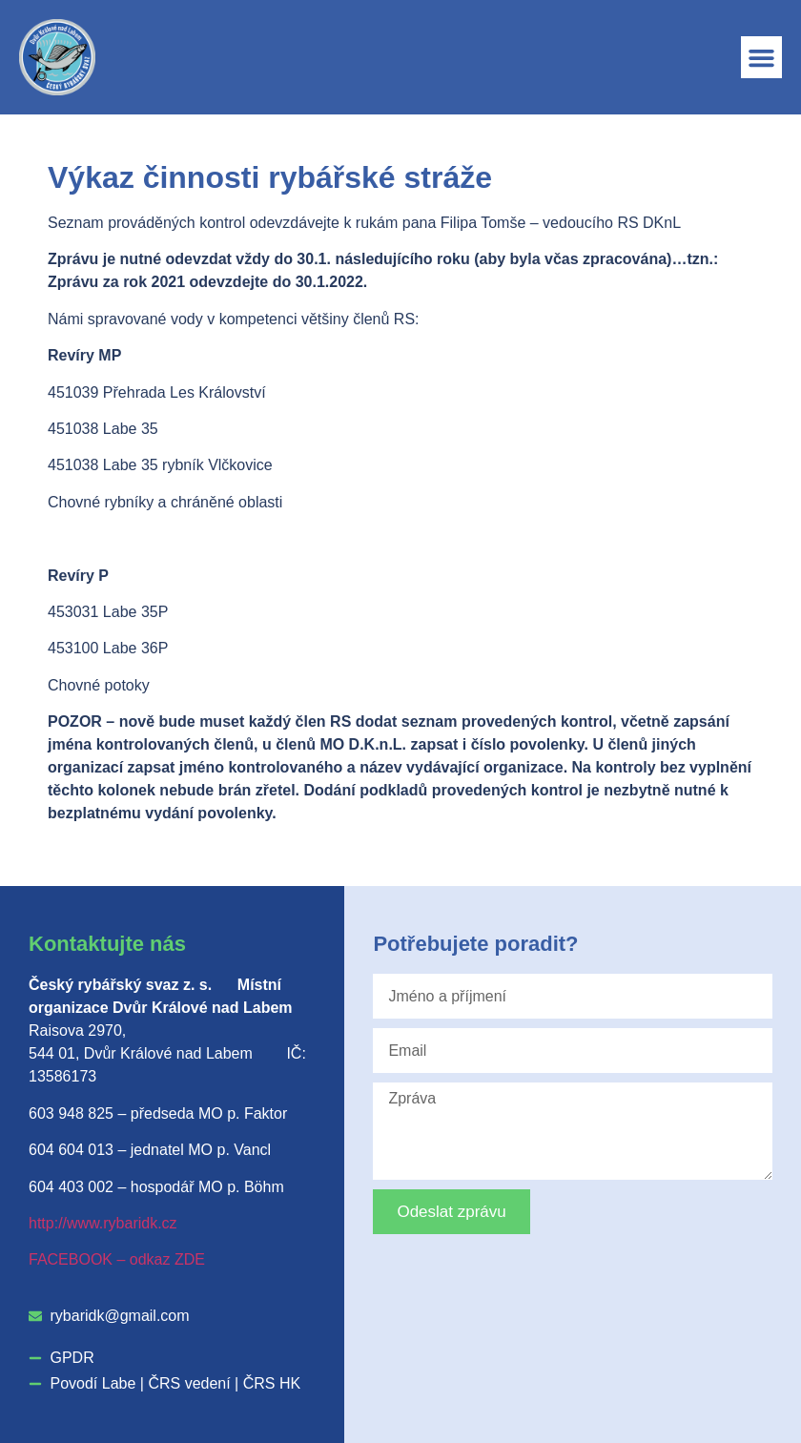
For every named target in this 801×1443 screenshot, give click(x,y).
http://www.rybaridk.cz (103, 1223)
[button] (762, 57)
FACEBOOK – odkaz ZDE (117, 1259)
